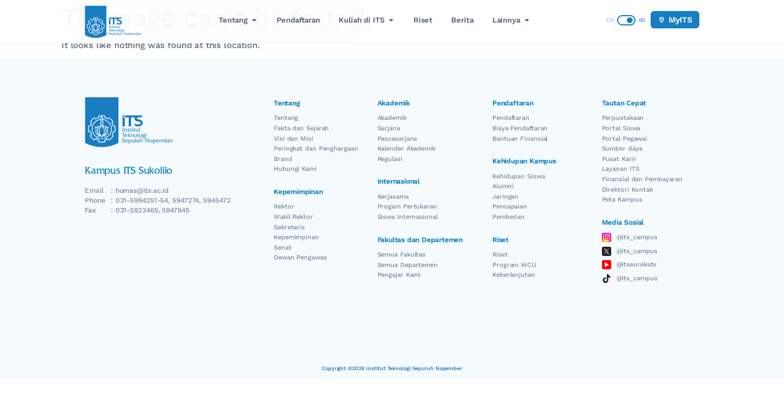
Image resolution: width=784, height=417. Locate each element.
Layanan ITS (621, 169)
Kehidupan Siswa (518, 176)
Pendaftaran (510, 118)
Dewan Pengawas (300, 257)
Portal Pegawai (625, 138)
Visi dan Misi (293, 138)
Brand (283, 159)
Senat (283, 247)
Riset (500, 254)
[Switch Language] (626, 20)
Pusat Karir (619, 159)
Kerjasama (393, 196)
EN (610, 20)
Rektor (284, 206)
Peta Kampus (622, 199)
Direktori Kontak (627, 189)
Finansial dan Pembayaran (642, 179)
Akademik (392, 118)
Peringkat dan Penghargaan (316, 148)
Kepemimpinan (296, 237)
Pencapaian (509, 206)
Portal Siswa (621, 128)
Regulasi (390, 159)
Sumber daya (622, 148)
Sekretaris (289, 227)
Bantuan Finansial (519, 138)
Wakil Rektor (293, 217)
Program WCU (514, 265)
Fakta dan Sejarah (301, 128)
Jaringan (505, 196)
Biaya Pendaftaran (519, 128)
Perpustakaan (623, 118)
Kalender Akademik (406, 148)
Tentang (286, 118)
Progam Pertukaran (407, 206)
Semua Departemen (408, 265)
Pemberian (508, 217)
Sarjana (389, 128)
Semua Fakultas (402, 254)
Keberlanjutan (513, 275)
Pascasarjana (398, 138)
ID (642, 20)
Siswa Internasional (408, 217)
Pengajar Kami (399, 275)
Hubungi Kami (295, 169)
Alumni (502, 186)
